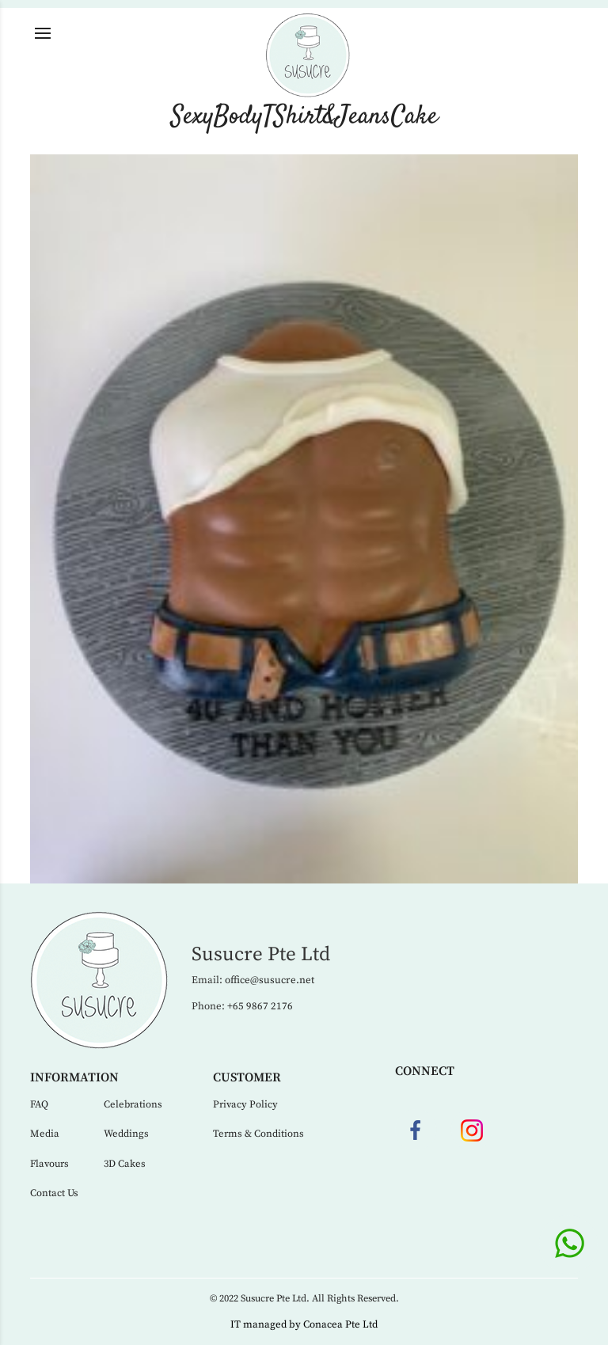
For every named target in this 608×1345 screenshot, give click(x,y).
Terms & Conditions (258, 1133)
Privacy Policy (245, 1104)
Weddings (126, 1133)
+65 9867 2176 (260, 1006)
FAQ (39, 1104)
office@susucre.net (269, 980)
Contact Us (54, 1193)
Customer (247, 1077)
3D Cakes (125, 1163)
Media (44, 1133)
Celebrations (133, 1104)
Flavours (49, 1163)
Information (74, 1077)
